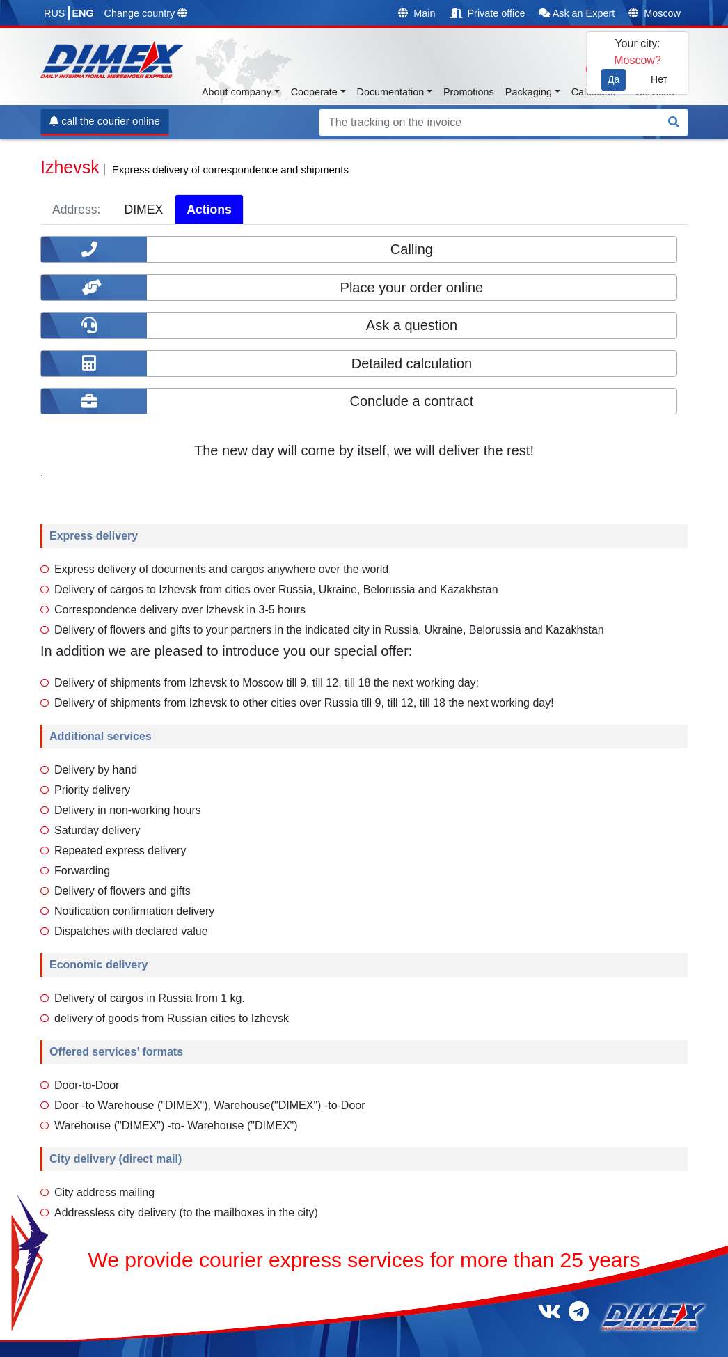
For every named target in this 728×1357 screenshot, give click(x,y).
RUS (54, 13)
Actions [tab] (209, 210)
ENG (82, 13)
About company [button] (236, 91)
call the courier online (104, 121)
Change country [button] (146, 13)
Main (416, 13)
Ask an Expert (577, 13)
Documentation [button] (391, 91)
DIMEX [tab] (143, 210)
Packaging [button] (528, 91)
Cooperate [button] (314, 91)
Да (613, 79)
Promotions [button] (468, 91)
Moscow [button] (654, 13)
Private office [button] (487, 13)
